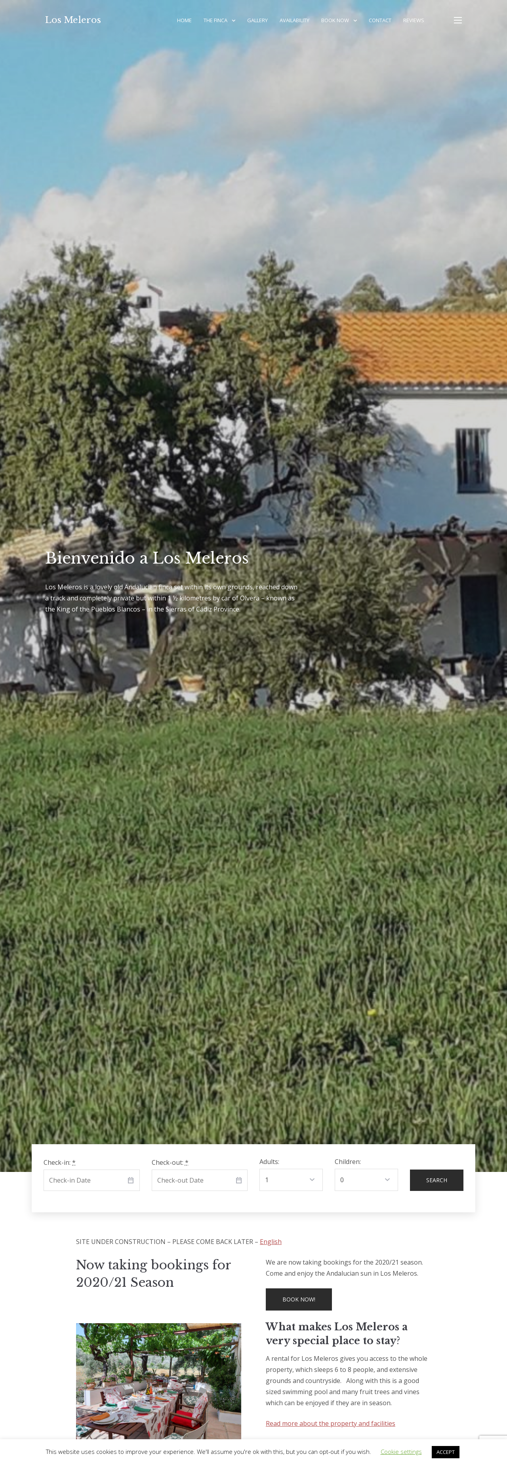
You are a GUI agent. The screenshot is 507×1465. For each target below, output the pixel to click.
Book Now (335, 20)
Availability (294, 20)
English (271, 1241)
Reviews (413, 20)
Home (184, 20)
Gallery (257, 20)
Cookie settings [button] (401, 1451)
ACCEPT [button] (445, 1451)
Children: (348, 1161)
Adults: (269, 1161)
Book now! (298, 1299)
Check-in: (60, 1162)
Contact (380, 20)
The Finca (215, 20)
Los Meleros (73, 20)
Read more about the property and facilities (330, 1423)
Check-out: (170, 1162)
